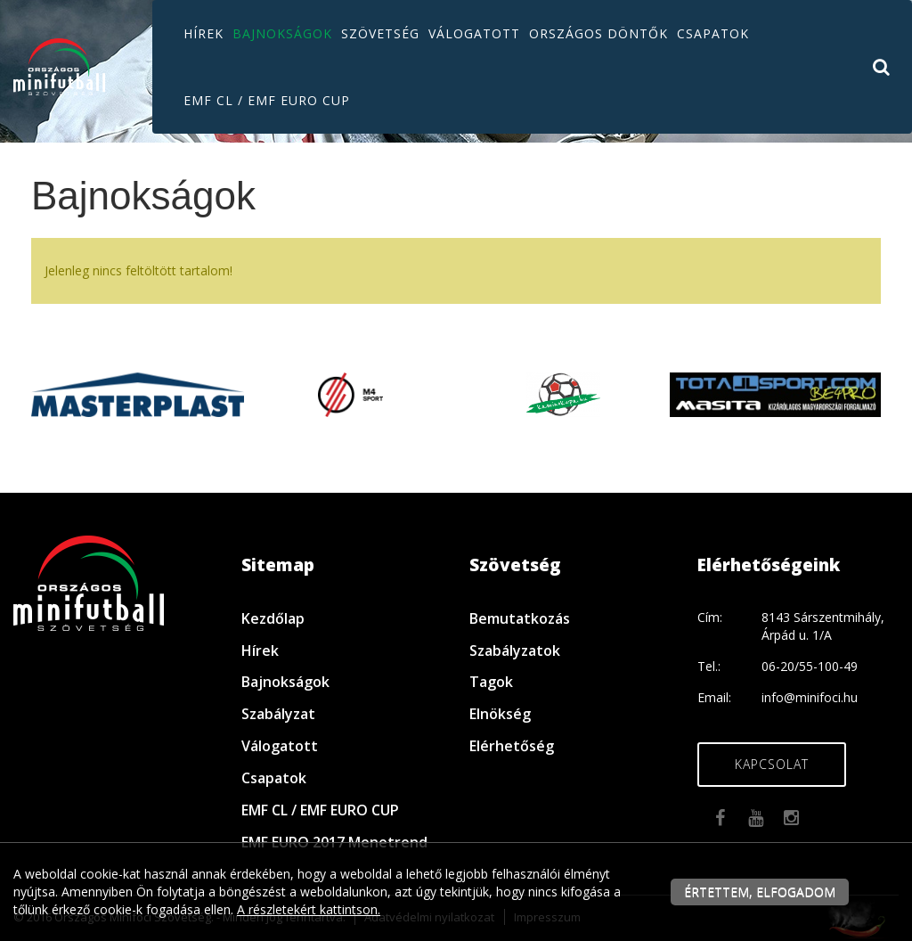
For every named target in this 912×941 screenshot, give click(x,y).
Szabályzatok (514, 650)
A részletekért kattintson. (308, 909)
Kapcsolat (772, 764)
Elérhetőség (511, 746)
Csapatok (713, 33)
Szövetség (380, 33)
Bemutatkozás (519, 618)
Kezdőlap (273, 618)
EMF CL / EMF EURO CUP (266, 100)
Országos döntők (598, 33)
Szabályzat (278, 714)
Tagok (491, 681)
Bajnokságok (282, 33)
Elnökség (500, 714)
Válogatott (474, 33)
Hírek (203, 33)
